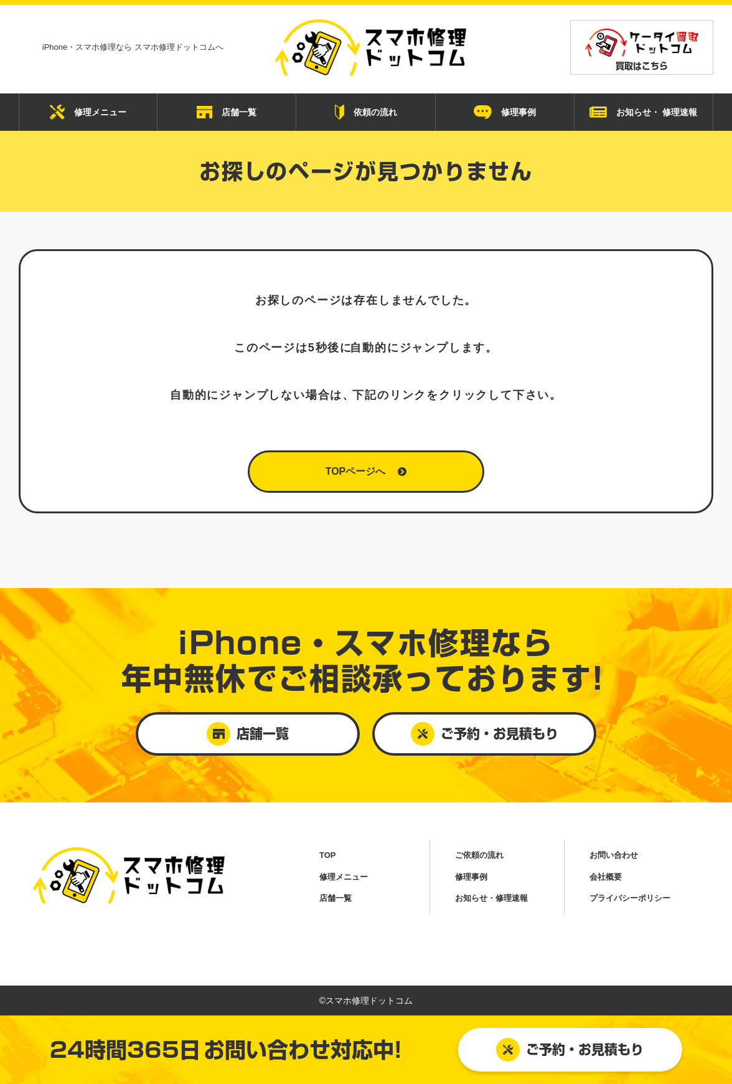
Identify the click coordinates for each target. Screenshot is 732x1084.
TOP (327, 855)
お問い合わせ (613, 855)
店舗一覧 (226, 112)
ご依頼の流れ (479, 855)
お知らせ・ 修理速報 (643, 112)
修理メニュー (88, 112)
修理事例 (505, 112)
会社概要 (605, 877)
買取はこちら (641, 49)
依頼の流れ (366, 112)
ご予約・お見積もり (570, 1050)
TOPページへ (366, 471)
